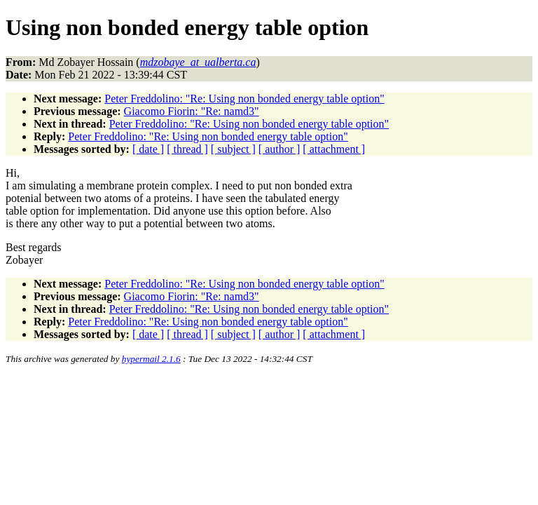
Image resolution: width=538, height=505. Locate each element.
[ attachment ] (334, 149)
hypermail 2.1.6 (151, 359)
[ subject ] (233, 149)
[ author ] (279, 149)
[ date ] (148, 149)
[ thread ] (187, 149)
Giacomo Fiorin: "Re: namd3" (191, 111)
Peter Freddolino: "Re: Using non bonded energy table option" (244, 99)
